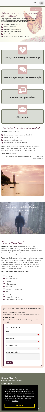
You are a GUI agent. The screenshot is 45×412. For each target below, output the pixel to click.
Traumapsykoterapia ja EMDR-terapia (22, 77)
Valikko (36, 3)
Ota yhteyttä (36, 9)
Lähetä (9, 363)
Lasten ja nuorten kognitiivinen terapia (22, 57)
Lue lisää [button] (15, 401)
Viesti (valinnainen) (13, 352)
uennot (14, 97)
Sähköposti (10, 338)
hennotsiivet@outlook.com (15, 312)
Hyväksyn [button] (19, 405)
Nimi (7, 332)
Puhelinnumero (11, 345)
